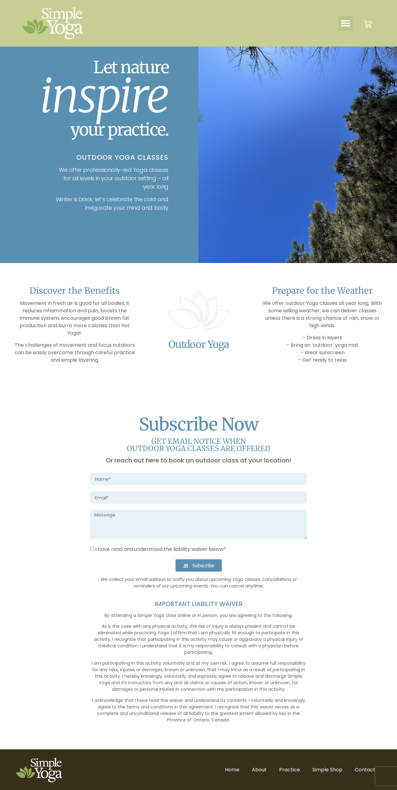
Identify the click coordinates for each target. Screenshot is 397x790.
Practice (289, 769)
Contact (365, 769)
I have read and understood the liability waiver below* (160, 549)
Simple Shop (327, 769)
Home (232, 769)
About (259, 769)
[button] (345, 23)
